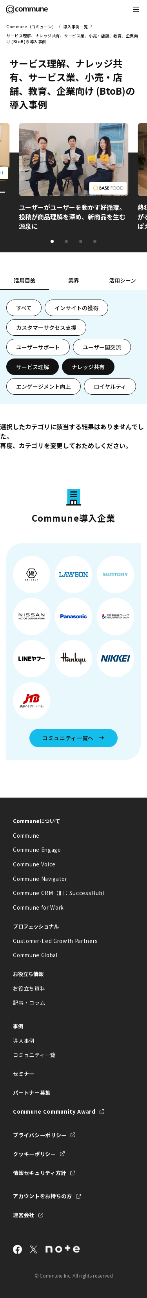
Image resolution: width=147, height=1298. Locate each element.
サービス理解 (32, 367)
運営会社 (23, 1215)
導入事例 (23, 1040)
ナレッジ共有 (88, 367)
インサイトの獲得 (76, 308)
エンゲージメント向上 (43, 386)
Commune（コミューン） (31, 26)
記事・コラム (29, 1002)
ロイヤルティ (110, 386)
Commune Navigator (40, 878)
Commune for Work (38, 907)
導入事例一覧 (75, 26)
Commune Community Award (54, 1111)
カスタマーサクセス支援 (46, 327)
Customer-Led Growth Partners (55, 941)
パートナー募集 (32, 1092)
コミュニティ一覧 (34, 1055)
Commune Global (35, 955)
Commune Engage (37, 849)
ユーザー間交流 (102, 347)
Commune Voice (34, 864)
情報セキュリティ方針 (39, 1173)
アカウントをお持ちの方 (42, 1196)
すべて (24, 308)
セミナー (23, 1073)
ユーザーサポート (38, 347)
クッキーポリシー (34, 1154)
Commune (26, 835)
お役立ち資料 (29, 988)
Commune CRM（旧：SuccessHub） (60, 893)
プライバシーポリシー (40, 1135)
